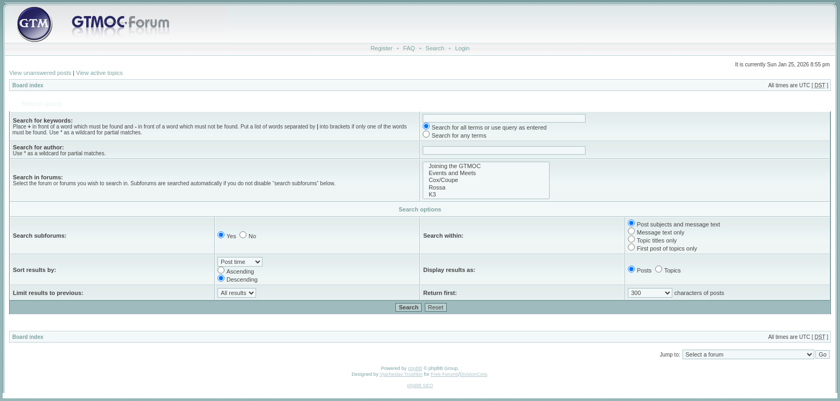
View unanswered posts (40, 73)
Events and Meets (486, 173)
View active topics (99, 73)
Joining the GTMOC (486, 166)
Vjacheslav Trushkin (401, 374)
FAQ (409, 48)
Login (462, 48)
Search (435, 48)
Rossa (486, 187)
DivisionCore (473, 374)
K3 (486, 194)
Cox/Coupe (486, 180)
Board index (27, 85)
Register (382, 48)
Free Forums (445, 374)
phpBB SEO (420, 385)
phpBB (415, 368)
